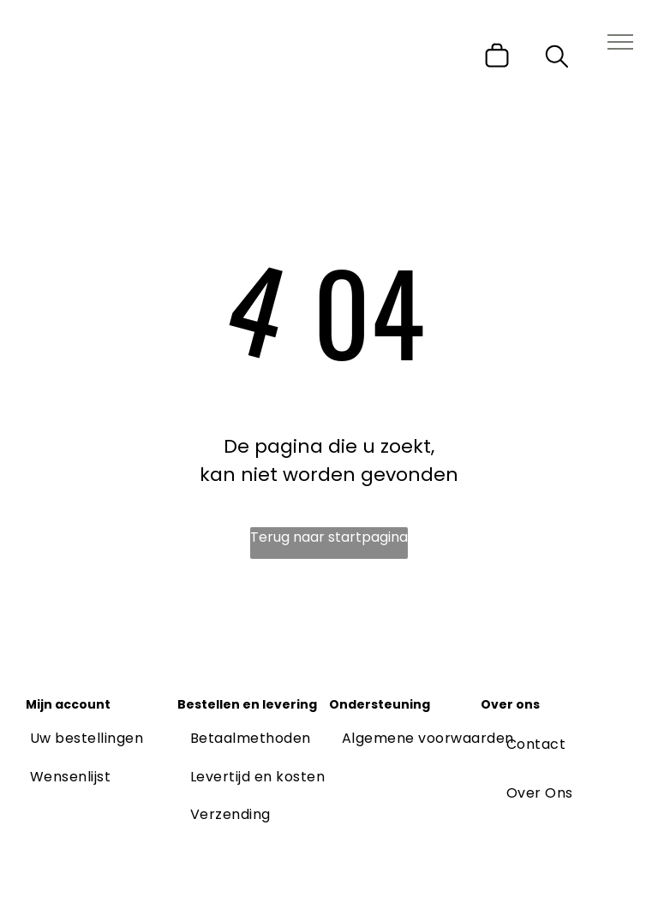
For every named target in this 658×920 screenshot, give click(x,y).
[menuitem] (86, 738)
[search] (557, 59)
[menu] (620, 42)
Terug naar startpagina (329, 537)
